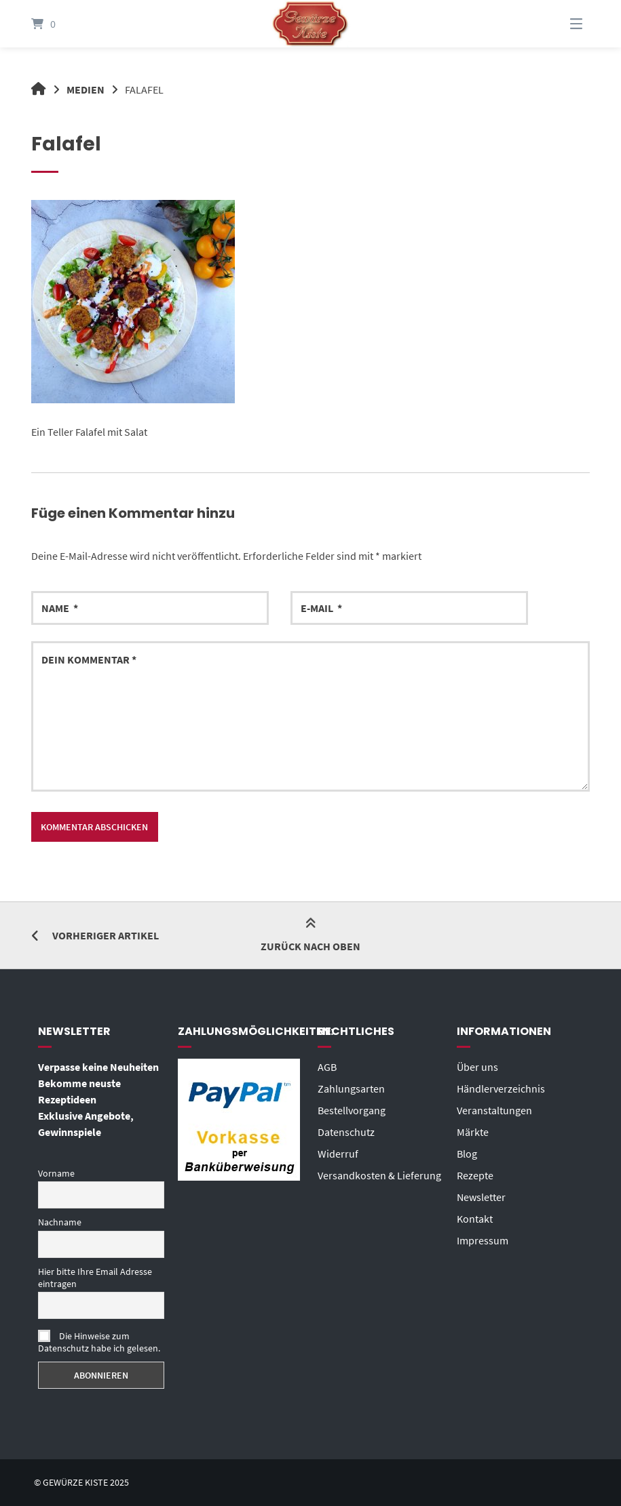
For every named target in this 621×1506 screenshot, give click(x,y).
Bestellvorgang (351, 1110)
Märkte (473, 1132)
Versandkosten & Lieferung (379, 1175)
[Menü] (559, 23)
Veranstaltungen (494, 1110)
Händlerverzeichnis (501, 1088)
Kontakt (475, 1218)
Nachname (59, 1222)
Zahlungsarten (351, 1088)
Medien (86, 89)
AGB (327, 1067)
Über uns (477, 1067)
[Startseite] (310, 23)
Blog (467, 1153)
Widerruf (338, 1153)
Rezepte (475, 1175)
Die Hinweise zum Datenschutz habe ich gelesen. (99, 1342)
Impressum (482, 1240)
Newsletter (481, 1197)
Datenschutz (346, 1132)
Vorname (56, 1173)
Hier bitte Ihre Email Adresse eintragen (95, 1277)
